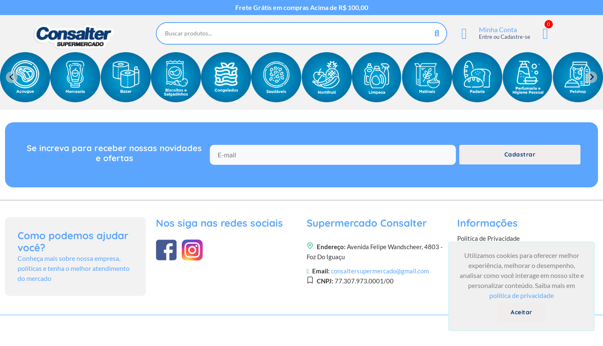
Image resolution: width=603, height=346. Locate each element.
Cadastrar (520, 154)
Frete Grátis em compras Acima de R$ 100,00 (301, 7)
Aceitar (521, 312)
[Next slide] (591, 77)
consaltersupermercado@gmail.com (380, 271)
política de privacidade (521, 295)
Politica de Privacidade (488, 238)
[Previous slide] (12, 77)
